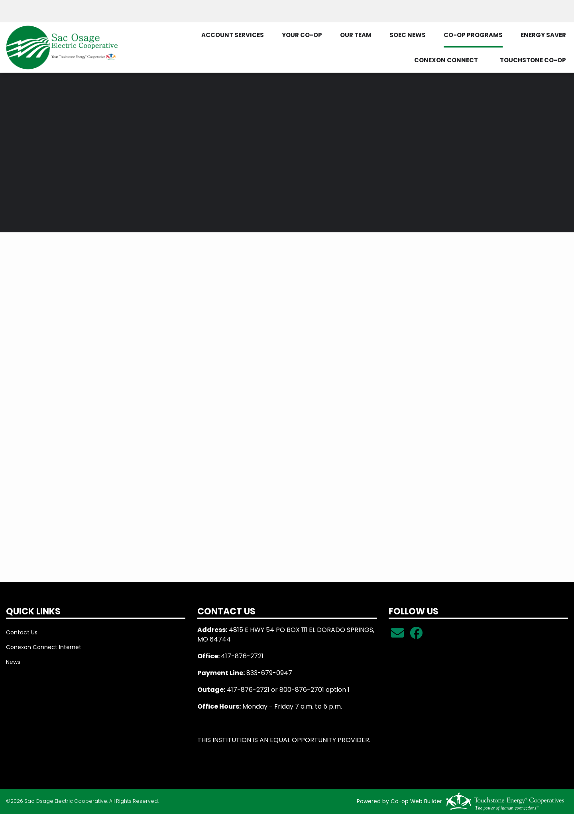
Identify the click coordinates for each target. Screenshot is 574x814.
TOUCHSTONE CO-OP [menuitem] (533, 60)
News (13, 662)
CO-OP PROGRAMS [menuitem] (473, 35)
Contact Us (21, 632)
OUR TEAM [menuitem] (356, 35)
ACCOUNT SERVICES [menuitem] (232, 35)
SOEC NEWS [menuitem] (407, 35)
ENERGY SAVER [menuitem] (543, 35)
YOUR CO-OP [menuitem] (302, 35)
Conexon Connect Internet (43, 647)
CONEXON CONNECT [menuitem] (446, 60)
